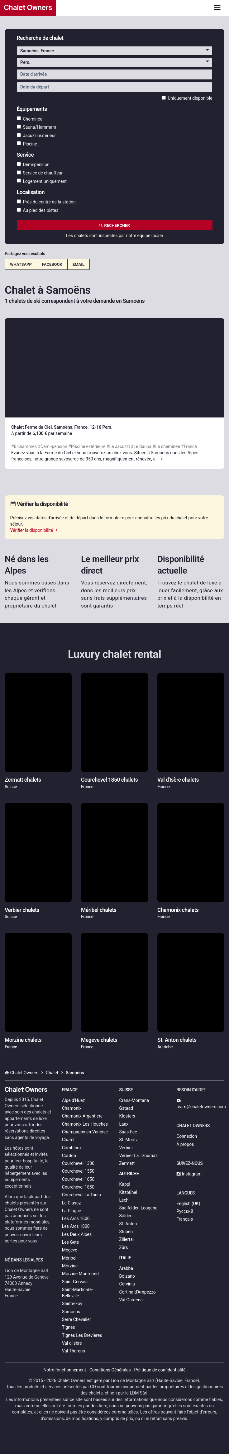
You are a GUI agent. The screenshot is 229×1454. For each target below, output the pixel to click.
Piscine (27, 143)
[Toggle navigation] (217, 7)
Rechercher (114, 225)
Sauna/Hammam (36, 127)
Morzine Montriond (80, 1273)
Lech (124, 1200)
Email (78, 264)
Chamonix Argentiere (82, 1115)
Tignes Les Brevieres (82, 1335)
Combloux (72, 1147)
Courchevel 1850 (78, 1187)
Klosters (127, 1115)
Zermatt (127, 1163)
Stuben (126, 1231)
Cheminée (29, 118)
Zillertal (126, 1239)
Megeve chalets (99, 1040)
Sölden (126, 1215)
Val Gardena (131, 1299)
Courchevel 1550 (78, 1171)
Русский (184, 1211)
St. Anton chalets (176, 1040)
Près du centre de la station (46, 201)
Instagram (189, 1173)
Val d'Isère (72, 1343)
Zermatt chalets (23, 780)
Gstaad (126, 1108)
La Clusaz (71, 1202)
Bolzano (127, 1276)
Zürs (123, 1247)
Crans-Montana (134, 1100)
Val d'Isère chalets (178, 780)
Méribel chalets (98, 910)
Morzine (70, 1265)
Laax (124, 1124)
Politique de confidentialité (160, 1369)
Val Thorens (73, 1350)
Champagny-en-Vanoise (85, 1131)
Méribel (69, 1258)
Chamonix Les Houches (85, 1124)
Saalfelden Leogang (138, 1207)
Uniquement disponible (187, 98)
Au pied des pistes (38, 210)
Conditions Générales (110, 1369)
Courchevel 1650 (78, 1179)
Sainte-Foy (72, 1303)
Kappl (125, 1184)
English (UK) (188, 1203)
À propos (185, 1144)
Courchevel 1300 (78, 1163)
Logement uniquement (42, 181)
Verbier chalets (22, 910)
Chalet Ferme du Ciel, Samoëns (41, 427)
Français (184, 1219)
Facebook (52, 264)
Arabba (126, 1268)
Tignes (68, 1327)
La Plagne (71, 1210)
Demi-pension (33, 164)
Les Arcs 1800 (76, 1226)
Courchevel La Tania (81, 1194)
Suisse (126, 1089)
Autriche (129, 1173)
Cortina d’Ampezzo (137, 1292)
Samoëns (71, 1311)
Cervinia (127, 1283)
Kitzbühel (128, 1192)
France (70, 1089)
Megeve (69, 1249)
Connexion (186, 1136)
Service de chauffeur (40, 172)
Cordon (69, 1155)
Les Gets (70, 1242)
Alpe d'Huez (73, 1100)
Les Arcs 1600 (76, 1218)
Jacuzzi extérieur (36, 135)
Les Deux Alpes (77, 1234)
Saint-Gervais (75, 1281)
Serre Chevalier (76, 1319)
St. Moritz (128, 1139)
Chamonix (72, 1108)
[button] (114, 50)
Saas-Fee (128, 1131)
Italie (125, 1257)
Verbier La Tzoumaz (138, 1155)
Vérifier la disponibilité (34, 530)
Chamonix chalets (177, 910)
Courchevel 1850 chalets (109, 780)
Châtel (68, 1139)
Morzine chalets (23, 1040)
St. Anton (128, 1223)
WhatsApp (21, 264)
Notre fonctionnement (64, 1369)
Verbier (126, 1147)
